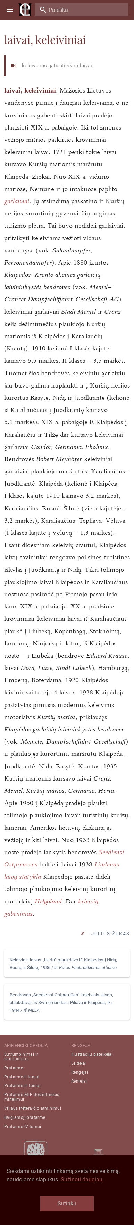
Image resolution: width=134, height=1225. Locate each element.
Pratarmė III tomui (22, 1085)
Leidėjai (78, 1063)
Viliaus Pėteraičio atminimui (32, 1108)
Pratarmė (13, 1067)
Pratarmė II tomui (22, 1077)
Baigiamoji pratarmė (24, 1117)
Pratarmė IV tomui (22, 1126)
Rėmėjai (79, 1081)
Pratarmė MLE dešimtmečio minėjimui (32, 1097)
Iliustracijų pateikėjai (92, 1054)
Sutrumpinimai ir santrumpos (21, 1056)
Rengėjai (79, 1072)
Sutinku (67, 1203)
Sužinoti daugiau (81, 1179)
